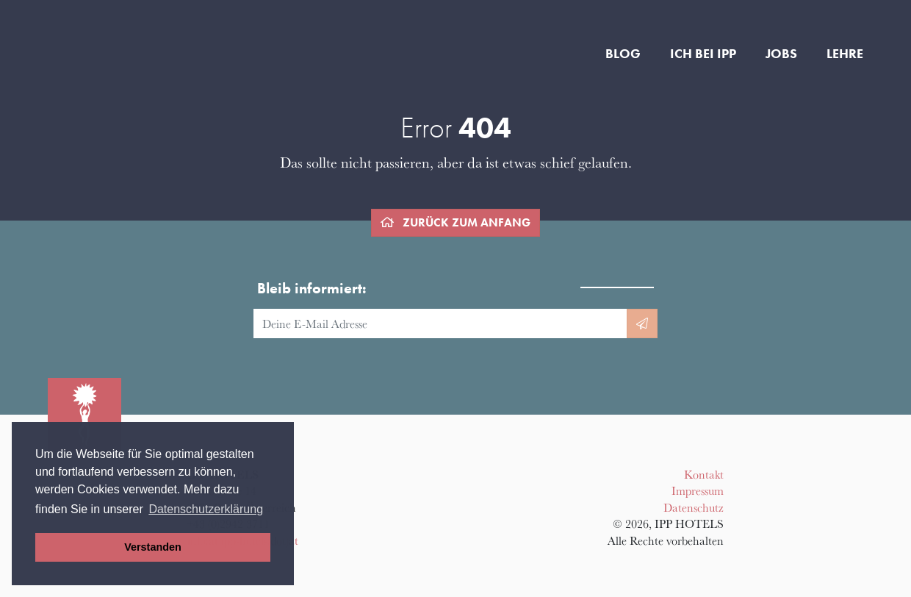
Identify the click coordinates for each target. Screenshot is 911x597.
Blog (623, 53)
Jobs (781, 53)
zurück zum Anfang (455, 222)
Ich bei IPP (703, 53)
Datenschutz (693, 507)
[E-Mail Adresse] (440, 323)
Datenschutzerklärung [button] (205, 509)
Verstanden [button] (152, 547)
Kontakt (704, 474)
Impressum (697, 490)
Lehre (845, 53)
